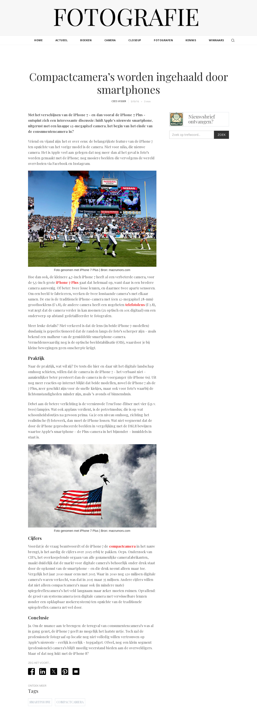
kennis (191, 40)
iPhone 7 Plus (67, 282)
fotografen (163, 40)
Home (38, 40)
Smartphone (40, 702)
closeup (134, 40)
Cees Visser (118, 101)
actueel (61, 40)
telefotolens (135, 304)
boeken (86, 40)
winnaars (216, 40)
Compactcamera (70, 702)
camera (110, 40)
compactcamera (122, 546)
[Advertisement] (129, 58)
